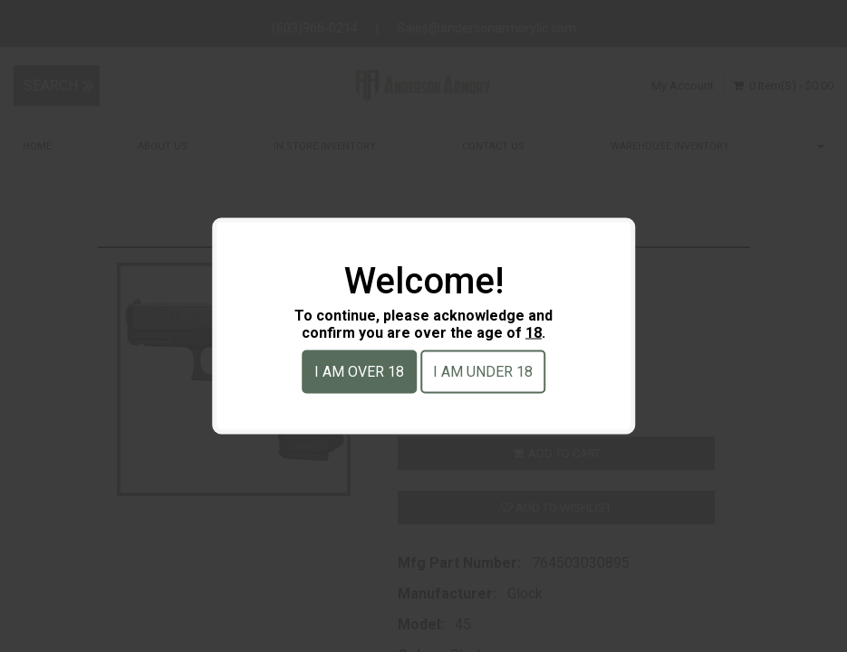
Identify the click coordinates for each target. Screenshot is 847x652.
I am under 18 (483, 371)
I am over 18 (359, 371)
